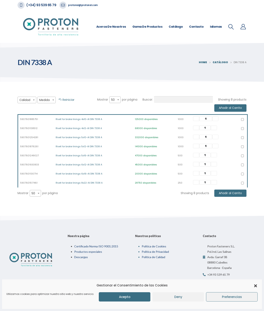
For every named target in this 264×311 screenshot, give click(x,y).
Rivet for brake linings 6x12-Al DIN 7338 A (79, 164)
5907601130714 (29, 173)
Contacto (196, 27)
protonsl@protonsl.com (83, 5)
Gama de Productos (147, 27)
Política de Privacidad (155, 251)
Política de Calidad (153, 257)
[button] (255, 285)
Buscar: (178, 99)
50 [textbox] (113, 100)
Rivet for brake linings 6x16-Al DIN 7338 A (79, 173)
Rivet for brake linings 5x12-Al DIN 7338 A (79, 146)
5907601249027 (29, 155)
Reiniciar (68, 100)
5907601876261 (29, 146)
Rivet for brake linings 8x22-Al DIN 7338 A (79, 182)
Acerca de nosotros (111, 27)
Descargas (81, 257)
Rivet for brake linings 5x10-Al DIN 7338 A (79, 137)
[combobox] (27, 100)
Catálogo (176, 27)
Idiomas (216, 27)
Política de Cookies (154, 246)
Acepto (124, 297)
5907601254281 (29, 137)
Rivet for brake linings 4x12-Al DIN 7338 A (79, 128)
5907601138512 (29, 128)
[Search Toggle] (231, 27)
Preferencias (232, 297)
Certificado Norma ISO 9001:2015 (96, 246)
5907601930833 (29, 164)
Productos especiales (88, 251)
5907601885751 (29, 119)
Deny (178, 297)
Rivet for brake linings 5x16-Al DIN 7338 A (79, 155)
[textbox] (27, 100)
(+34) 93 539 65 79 (41, 5)
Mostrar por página (117, 99)
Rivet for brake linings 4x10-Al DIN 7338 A (79, 119)
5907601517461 (29, 182)
